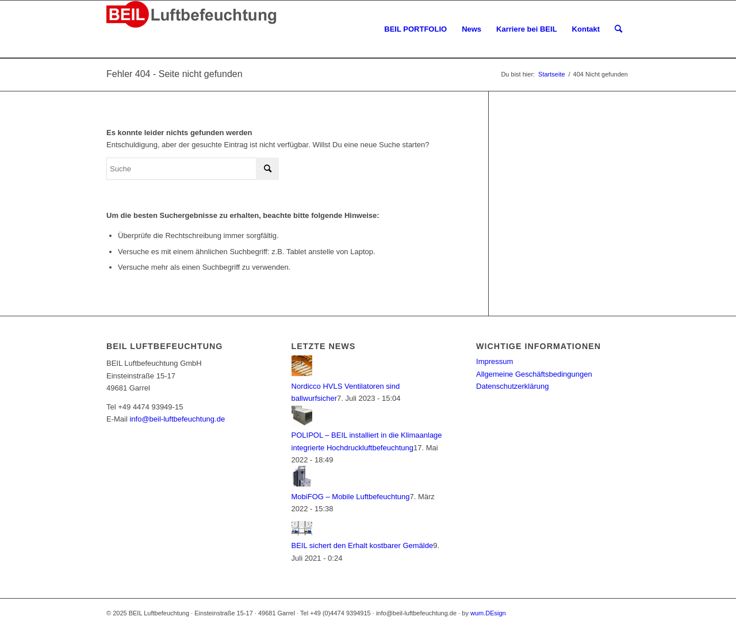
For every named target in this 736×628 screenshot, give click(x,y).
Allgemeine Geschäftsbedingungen (534, 374)
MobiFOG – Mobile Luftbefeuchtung (351, 496)
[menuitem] (415, 29)
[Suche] (618, 29)
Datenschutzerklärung (512, 386)
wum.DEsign (488, 613)
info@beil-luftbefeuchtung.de (177, 419)
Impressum (494, 361)
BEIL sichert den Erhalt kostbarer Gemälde (363, 545)
